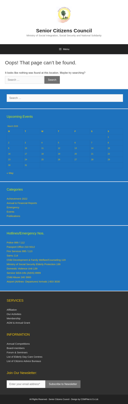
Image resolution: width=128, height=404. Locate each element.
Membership (13, 318)
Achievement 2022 (17, 198)
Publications (13, 216)
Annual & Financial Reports (22, 203)
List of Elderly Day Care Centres (24, 356)
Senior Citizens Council (64, 30)
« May (10, 173)
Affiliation (12, 309)
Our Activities (14, 314)
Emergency (13, 207)
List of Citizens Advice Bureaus (24, 361)
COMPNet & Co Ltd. (90, 399)
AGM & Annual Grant (18, 322)
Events (10, 211)
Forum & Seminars (17, 352)
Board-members (16, 348)
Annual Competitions (18, 343)
